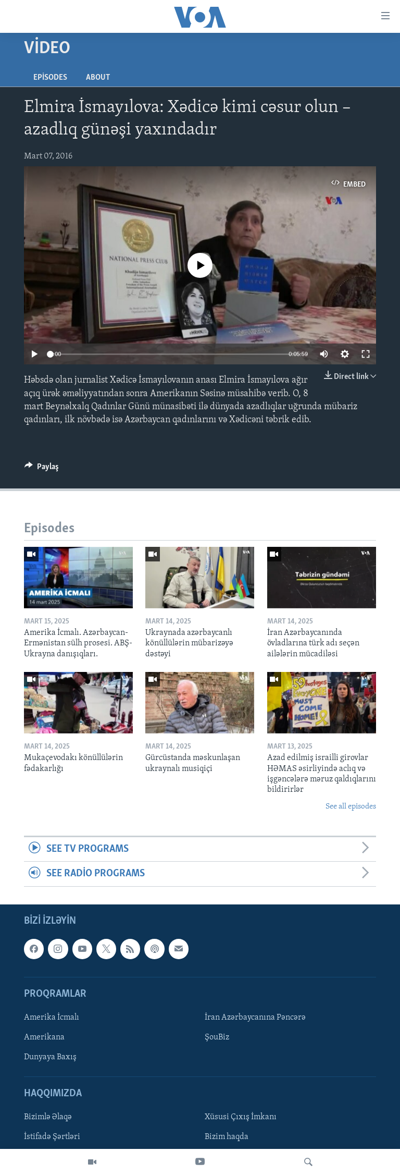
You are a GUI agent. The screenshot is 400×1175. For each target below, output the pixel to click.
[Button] (41, 469)
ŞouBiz (217, 1037)
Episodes (50, 78)
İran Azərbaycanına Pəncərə (255, 1017)
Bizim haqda (226, 1137)
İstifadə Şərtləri (52, 1137)
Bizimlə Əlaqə (48, 1117)
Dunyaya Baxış (50, 1057)
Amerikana (44, 1037)
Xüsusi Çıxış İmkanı (241, 1117)
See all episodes (351, 807)
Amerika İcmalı (51, 1017)
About (98, 78)
